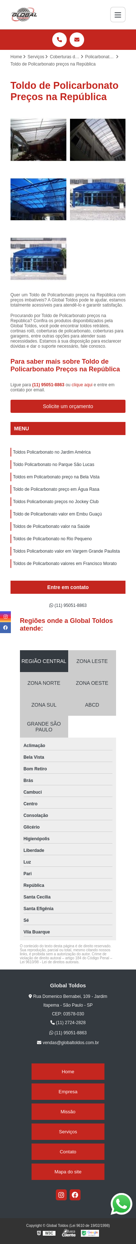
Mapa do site (67, 1171)
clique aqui (82, 384)
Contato (68, 1151)
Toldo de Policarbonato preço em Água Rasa (56, 489)
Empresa (67, 1091)
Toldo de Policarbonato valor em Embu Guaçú (57, 514)
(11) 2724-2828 (68, 1022)
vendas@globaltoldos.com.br (68, 1042)
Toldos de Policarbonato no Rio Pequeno (52, 538)
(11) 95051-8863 (49, 384)
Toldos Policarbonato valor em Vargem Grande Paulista (66, 551)
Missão (68, 1111)
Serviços (68, 1131)
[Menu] (118, 14)
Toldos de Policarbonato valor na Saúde (51, 526)
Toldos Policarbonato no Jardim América (52, 452)
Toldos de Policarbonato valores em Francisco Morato (65, 563)
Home (68, 1071)
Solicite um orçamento (68, 406)
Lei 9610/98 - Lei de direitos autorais (49, 962)
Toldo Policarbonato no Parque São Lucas (53, 464)
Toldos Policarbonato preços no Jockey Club (56, 501)
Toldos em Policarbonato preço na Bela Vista (56, 476)
